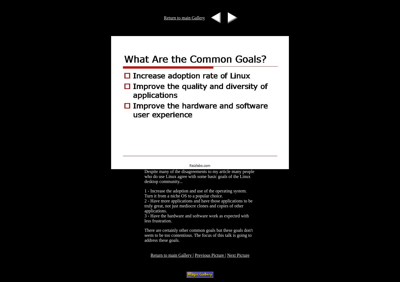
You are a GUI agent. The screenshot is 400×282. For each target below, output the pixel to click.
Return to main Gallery (184, 18)
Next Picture (238, 255)
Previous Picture (210, 255)
